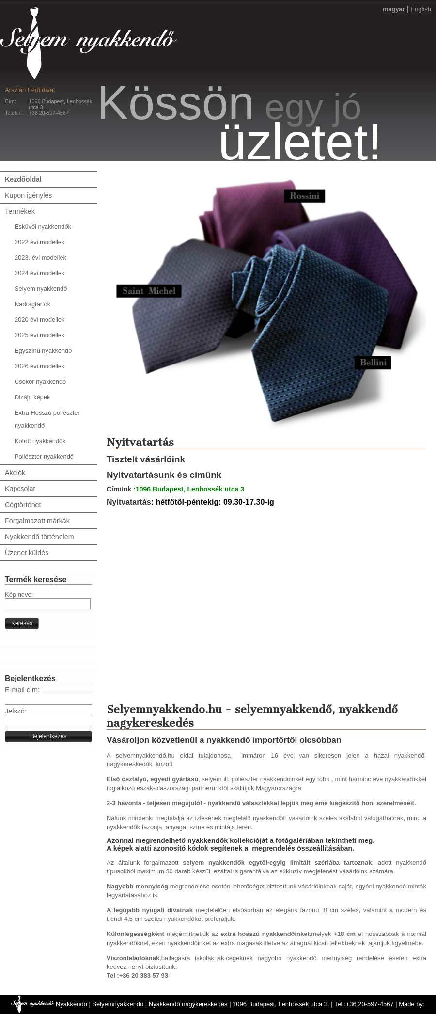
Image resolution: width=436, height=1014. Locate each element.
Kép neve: (19, 594)
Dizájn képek (32, 397)
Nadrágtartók (32, 304)
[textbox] (48, 603)
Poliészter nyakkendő (44, 456)
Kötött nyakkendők (40, 440)
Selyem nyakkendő (41, 288)
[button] (22, 623)
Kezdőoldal (23, 179)
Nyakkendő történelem (39, 536)
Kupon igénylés (28, 195)
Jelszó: (16, 711)
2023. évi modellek (40, 257)
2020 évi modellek (39, 319)
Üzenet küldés (26, 552)
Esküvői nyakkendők (43, 226)
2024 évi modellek (39, 273)
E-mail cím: (22, 690)
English (421, 9)
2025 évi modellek (39, 335)
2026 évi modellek (39, 366)
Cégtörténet (23, 504)
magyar (394, 9)
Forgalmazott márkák (37, 520)
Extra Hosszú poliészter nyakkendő (47, 419)
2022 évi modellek (39, 242)
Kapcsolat (20, 488)
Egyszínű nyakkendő (43, 350)
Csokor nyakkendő (40, 381)
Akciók (15, 472)
